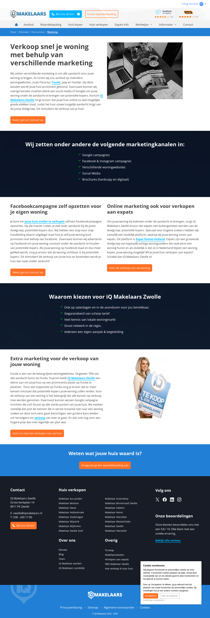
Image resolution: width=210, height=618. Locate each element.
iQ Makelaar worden (70, 563)
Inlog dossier (194, 4)
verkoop (39, 418)
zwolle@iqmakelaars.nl (27, 513)
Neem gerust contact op (27, 120)
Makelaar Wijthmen (70, 526)
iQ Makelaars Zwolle (81, 378)
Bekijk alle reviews (168, 540)
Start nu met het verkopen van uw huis (37, 433)
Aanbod (29, 24)
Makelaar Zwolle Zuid (71, 530)
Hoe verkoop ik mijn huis (119, 568)
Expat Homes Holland (150, 239)
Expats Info (122, 24)
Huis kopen (75, 24)
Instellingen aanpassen (154, 600)
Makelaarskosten (114, 554)
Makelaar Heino (114, 512)
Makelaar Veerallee (116, 517)
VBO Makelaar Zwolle (117, 564)
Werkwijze (144, 24)
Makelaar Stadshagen (71, 517)
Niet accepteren (169, 595)
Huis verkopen (98, 24)
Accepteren (151, 595)
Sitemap (93, 607)
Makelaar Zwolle (114, 526)
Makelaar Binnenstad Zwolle (121, 503)
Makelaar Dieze (67, 507)
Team (62, 558)
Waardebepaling (50, 24)
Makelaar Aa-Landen (70, 498)
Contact (188, 24)
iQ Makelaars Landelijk (71, 568)
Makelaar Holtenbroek (71, 512)
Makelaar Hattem (115, 507)
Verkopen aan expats (117, 559)
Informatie (167, 24)
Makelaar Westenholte (117, 521)
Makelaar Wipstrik (69, 521)
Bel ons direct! (63, 14)
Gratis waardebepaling (101, 14)
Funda (56, 82)
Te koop (109, 550)
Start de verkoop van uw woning (129, 268)
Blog (61, 554)
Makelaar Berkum (69, 503)
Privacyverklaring (71, 607)
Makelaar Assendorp (116, 498)
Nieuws (63, 549)
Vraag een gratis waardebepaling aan (105, 465)
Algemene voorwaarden (119, 607)
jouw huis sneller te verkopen (45, 221)
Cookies (145, 607)
